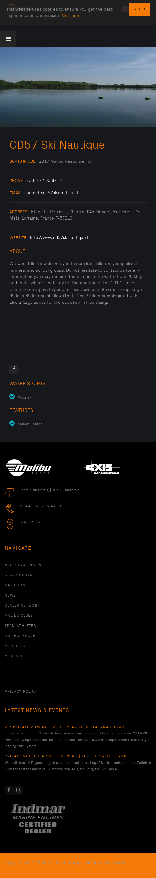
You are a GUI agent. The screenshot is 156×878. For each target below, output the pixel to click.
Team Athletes (20, 626)
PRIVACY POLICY (21, 692)
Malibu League (20, 636)
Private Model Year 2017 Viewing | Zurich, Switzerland (65, 756)
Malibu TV (15, 585)
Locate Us (30, 522)
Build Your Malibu (24, 565)
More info (71, 15)
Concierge (16, 646)
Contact (14, 656)
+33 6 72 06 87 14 (44, 180)
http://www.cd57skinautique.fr (60, 237)
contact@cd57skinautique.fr (52, 192)
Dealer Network (22, 606)
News (10, 595)
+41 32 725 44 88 (44, 506)
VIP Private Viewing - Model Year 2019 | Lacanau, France (67, 727)
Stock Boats (18, 575)
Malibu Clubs (19, 616)
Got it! (139, 9)
